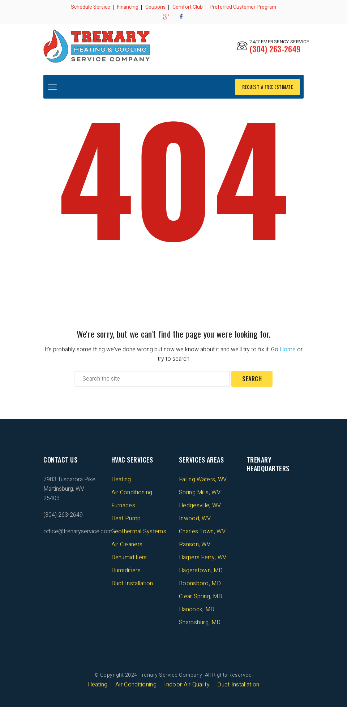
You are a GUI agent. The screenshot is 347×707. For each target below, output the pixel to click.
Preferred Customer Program (243, 7)
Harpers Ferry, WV (202, 556)
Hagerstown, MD (201, 569)
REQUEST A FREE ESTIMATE (267, 86)
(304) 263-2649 (274, 49)
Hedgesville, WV (200, 504)
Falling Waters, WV (203, 478)
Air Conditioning (132, 491)
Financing (127, 7)
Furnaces (123, 504)
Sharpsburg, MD (199, 621)
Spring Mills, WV (199, 491)
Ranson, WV (194, 543)
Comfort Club (187, 7)
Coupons (155, 7)
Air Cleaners (127, 543)
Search (252, 378)
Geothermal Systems (138, 530)
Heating (121, 478)
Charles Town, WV (202, 530)
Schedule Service (90, 7)
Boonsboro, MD (200, 582)
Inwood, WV (195, 517)
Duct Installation (132, 582)
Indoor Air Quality (186, 684)
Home (288, 348)
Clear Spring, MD (200, 595)
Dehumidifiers (129, 556)
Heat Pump (126, 517)
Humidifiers (126, 569)
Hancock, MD (196, 608)
